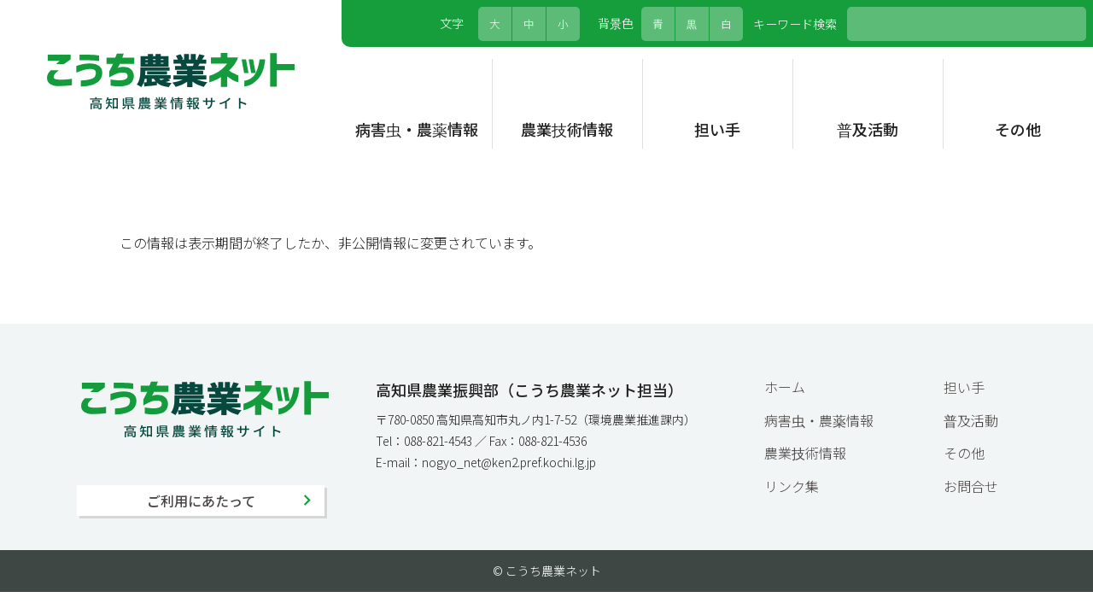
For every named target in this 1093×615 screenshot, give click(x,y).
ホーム (784, 387)
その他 (1018, 129)
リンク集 (791, 486)
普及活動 (867, 129)
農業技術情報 (567, 129)
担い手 (717, 129)
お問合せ (971, 486)
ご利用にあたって (201, 500)
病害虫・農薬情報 (416, 129)
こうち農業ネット (171, 81)
